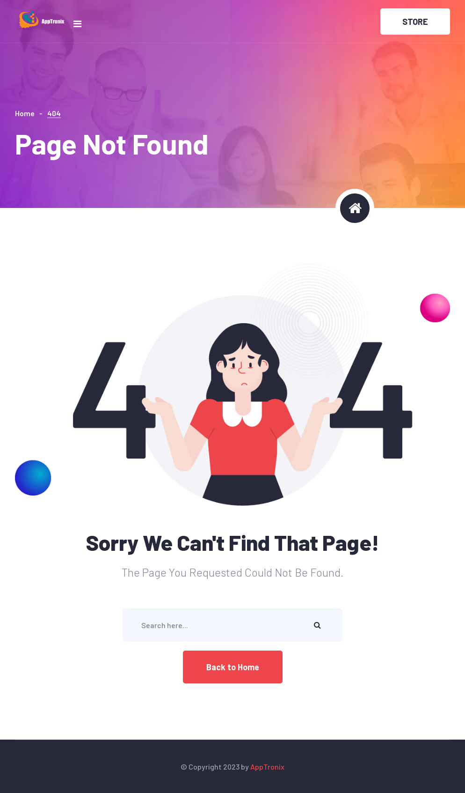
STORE (415, 21)
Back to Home (232, 667)
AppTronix (267, 766)
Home (25, 113)
